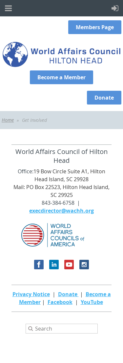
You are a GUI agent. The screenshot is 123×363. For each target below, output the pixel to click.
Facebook (60, 302)
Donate (68, 294)
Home (8, 120)
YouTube (92, 302)
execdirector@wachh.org (61, 210)
